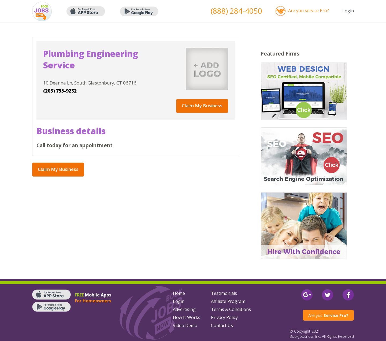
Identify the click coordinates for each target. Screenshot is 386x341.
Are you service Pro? (308, 10)
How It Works (186, 317)
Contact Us (222, 325)
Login (348, 11)
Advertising (184, 309)
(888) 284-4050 (236, 11)
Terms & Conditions (231, 309)
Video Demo (185, 325)
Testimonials (224, 293)
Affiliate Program (228, 301)
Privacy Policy (224, 317)
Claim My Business (202, 105)
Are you (328, 315)
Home (179, 293)
